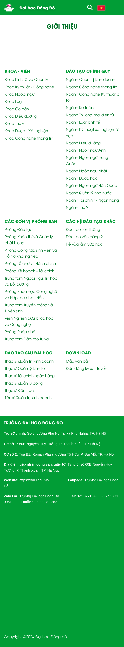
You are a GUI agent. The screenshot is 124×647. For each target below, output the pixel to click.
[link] (34, 479)
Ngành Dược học (82, 177)
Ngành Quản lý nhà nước (89, 192)
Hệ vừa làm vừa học (84, 243)
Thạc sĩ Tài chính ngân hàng (30, 375)
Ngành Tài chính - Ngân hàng (92, 199)
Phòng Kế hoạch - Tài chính (29, 270)
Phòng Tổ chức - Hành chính (30, 263)
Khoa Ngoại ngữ (19, 93)
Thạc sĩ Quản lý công (24, 382)
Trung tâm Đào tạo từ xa (27, 338)
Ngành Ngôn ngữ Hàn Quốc (91, 185)
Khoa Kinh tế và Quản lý (26, 79)
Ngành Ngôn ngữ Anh (86, 149)
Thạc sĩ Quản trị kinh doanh (29, 360)
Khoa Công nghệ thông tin (29, 137)
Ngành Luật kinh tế (83, 121)
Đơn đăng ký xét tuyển (86, 368)
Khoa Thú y (14, 123)
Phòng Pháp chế (20, 331)
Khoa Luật (14, 101)
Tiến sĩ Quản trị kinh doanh (28, 397)
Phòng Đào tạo (19, 229)
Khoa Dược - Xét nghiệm (27, 130)
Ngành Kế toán (80, 107)
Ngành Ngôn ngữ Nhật (86, 170)
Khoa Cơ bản (17, 108)
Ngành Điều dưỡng (83, 142)
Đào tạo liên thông (83, 229)
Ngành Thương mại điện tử (90, 114)
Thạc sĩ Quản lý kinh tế (25, 368)
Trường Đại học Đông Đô (39, 496)
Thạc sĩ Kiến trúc (19, 390)
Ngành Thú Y (77, 207)
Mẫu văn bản (78, 360)
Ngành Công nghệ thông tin (91, 86)
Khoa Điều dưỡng (21, 115)
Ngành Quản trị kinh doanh (90, 79)
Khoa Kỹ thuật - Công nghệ (29, 86)
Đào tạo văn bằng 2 (84, 236)
